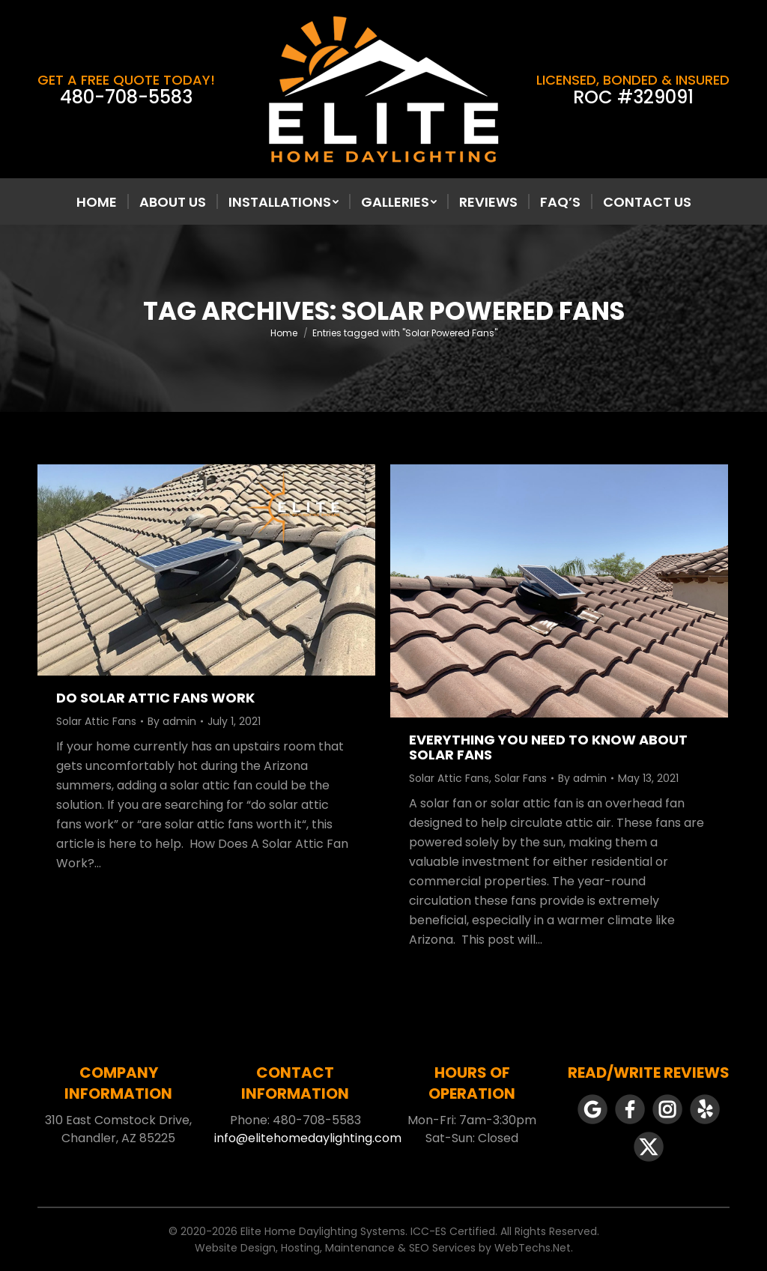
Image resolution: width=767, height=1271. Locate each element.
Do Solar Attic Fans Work (155, 697)
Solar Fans (520, 778)
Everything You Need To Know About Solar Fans (548, 747)
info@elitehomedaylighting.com (307, 1138)
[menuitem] (96, 202)
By (172, 721)
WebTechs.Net (532, 1247)
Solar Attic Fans (96, 721)
